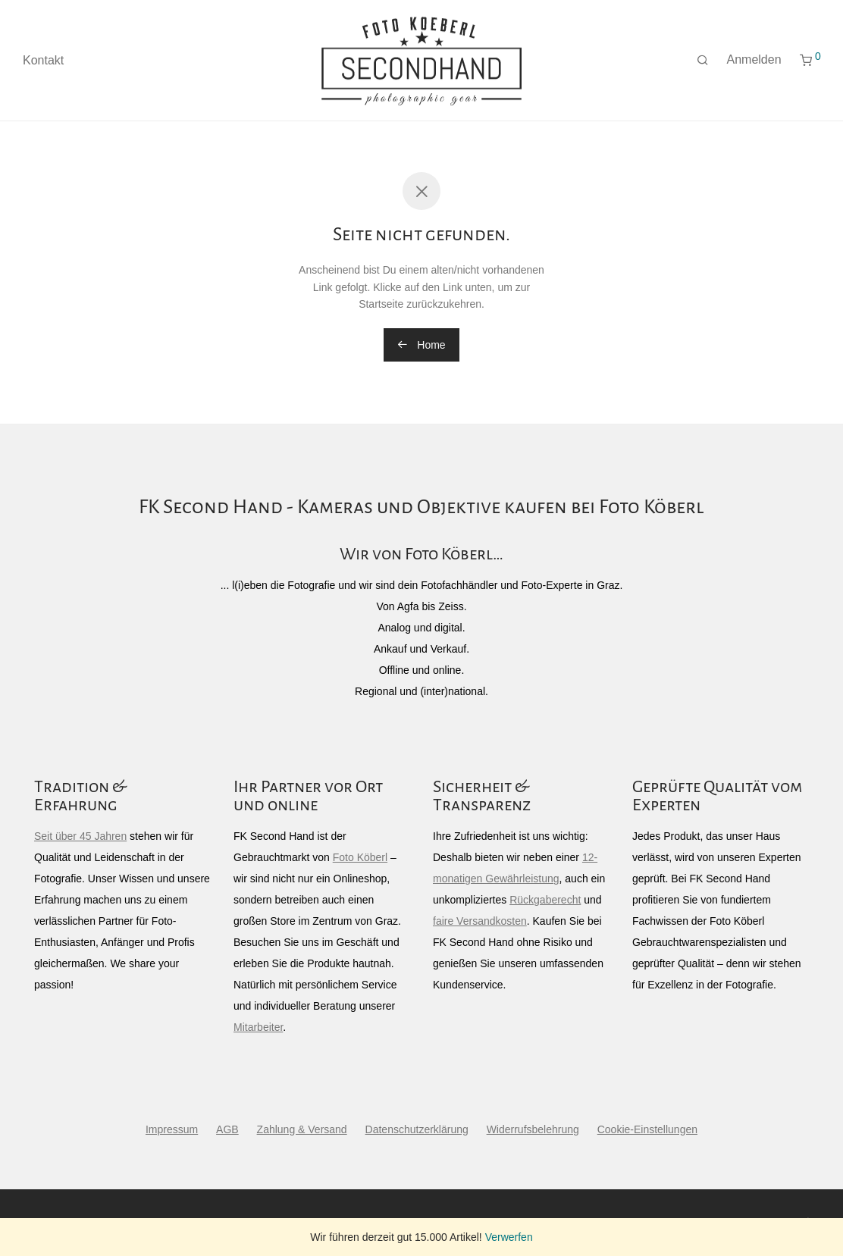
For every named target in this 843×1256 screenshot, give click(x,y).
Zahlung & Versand (302, 1129)
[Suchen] (703, 61)
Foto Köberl (360, 857)
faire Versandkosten (480, 921)
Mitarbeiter (258, 1027)
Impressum (172, 1129)
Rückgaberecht (545, 900)
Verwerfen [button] (509, 1237)
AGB (227, 1129)
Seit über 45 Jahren (80, 836)
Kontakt (43, 60)
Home (421, 345)
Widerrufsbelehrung (533, 1129)
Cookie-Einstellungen (647, 1129)
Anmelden (754, 59)
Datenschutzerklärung (417, 1129)
